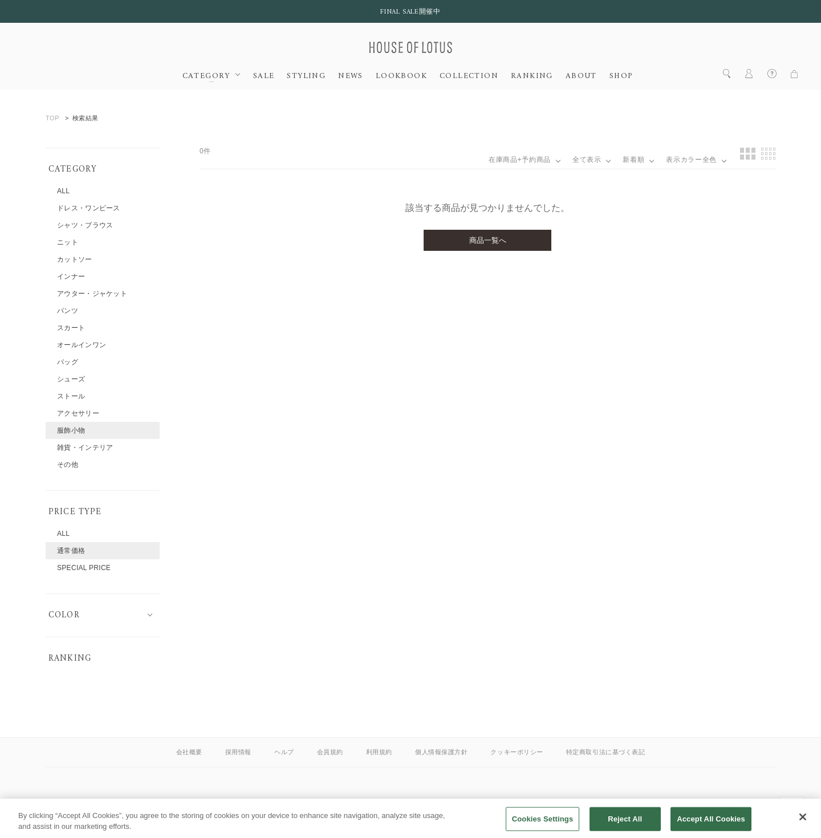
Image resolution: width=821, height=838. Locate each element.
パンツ (67, 311)
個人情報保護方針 (441, 751)
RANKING (532, 76)
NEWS (350, 76)
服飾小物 (71, 430)
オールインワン (81, 345)
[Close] (802, 823)
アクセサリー (78, 413)
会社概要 (189, 751)
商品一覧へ (487, 240)
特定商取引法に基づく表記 (605, 751)
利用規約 (379, 751)
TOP (52, 118)
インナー (71, 276)
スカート (71, 328)
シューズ (71, 379)
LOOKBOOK (401, 76)
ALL (63, 191)
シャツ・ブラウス (85, 225)
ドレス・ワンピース (88, 208)
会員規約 (330, 751)
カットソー (74, 259)
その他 (67, 465)
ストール (71, 396)
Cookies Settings (543, 825)
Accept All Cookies (711, 825)
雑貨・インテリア (85, 447)
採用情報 (238, 751)
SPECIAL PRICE (84, 568)
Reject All (625, 825)
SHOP (621, 76)
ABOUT (581, 76)
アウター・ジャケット (92, 294)
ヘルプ (284, 751)
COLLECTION (469, 76)
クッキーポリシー (516, 751)
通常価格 (71, 551)
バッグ (67, 362)
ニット (67, 242)
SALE (264, 76)
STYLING (306, 76)
